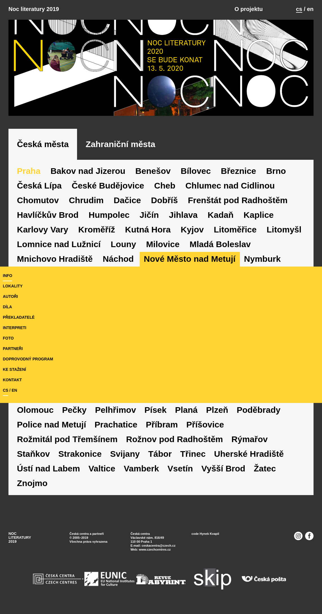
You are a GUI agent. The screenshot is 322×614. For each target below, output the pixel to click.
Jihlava (183, 215)
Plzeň (217, 409)
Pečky (74, 409)
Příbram (162, 424)
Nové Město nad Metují (190, 258)
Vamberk (141, 468)
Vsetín (180, 468)
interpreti (14, 327)
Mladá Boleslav (220, 244)
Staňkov (33, 453)
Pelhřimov (115, 409)
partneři (13, 348)
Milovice (162, 244)
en (310, 9)
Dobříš (164, 200)
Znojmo (32, 483)
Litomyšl (284, 229)
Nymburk (262, 258)
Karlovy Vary (42, 229)
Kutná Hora (148, 229)
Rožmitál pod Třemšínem (67, 439)
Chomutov (38, 200)
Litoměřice (235, 229)
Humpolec (109, 215)
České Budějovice (108, 185)
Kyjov (192, 229)
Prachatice (116, 424)
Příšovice (205, 424)
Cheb (164, 185)
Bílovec (196, 171)
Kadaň (221, 215)
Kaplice (259, 215)
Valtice (101, 468)
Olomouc (35, 409)
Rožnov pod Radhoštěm (174, 439)
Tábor (160, 453)
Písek (155, 409)
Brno (276, 171)
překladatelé (19, 317)
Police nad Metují (51, 424)
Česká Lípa (39, 185)
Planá (186, 409)
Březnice (238, 171)
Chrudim (86, 200)
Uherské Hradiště (249, 453)
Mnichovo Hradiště (55, 258)
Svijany (125, 453)
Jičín (149, 215)
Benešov (153, 171)
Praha (28, 171)
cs (299, 9)
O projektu (249, 9)
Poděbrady (259, 409)
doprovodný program (28, 359)
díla (7, 307)
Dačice (127, 200)
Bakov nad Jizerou (88, 171)
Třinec (193, 453)
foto (8, 338)
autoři (10, 296)
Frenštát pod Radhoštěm (238, 200)
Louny (123, 244)
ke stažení (14, 369)
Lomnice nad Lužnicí (59, 244)
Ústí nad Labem (48, 468)
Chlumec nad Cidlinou (230, 185)
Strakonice (80, 453)
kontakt (12, 380)
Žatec (265, 468)
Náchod (118, 258)
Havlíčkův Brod (47, 215)
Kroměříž (96, 229)
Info (7, 275)
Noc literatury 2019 (33, 9)
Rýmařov (249, 439)
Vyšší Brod (223, 468)
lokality (13, 286)
